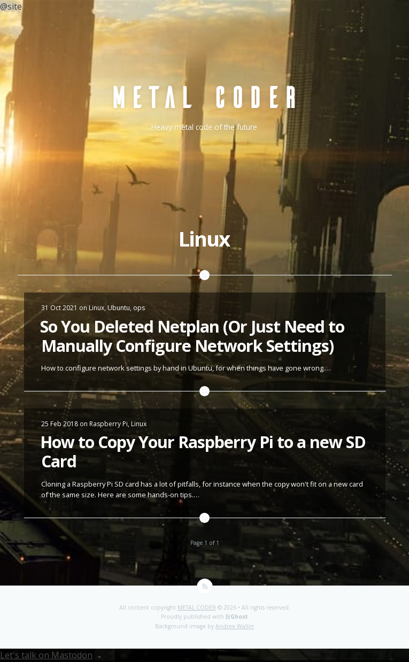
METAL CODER (197, 607)
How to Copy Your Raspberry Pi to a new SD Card (203, 451)
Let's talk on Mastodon (46, 655)
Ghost (239, 616)
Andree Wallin (234, 626)
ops (139, 307)
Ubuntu (118, 307)
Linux (96, 307)
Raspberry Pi (108, 423)
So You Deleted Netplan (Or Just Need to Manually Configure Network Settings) (192, 336)
